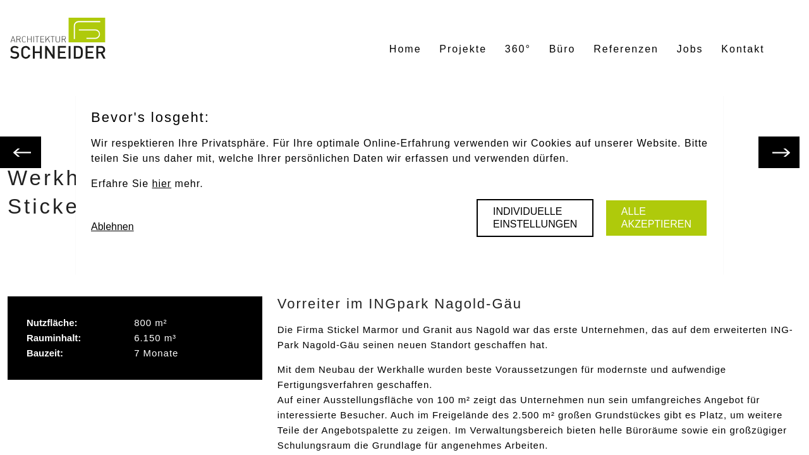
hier (161, 183)
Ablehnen (112, 226)
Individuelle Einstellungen (535, 217)
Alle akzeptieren (656, 217)
